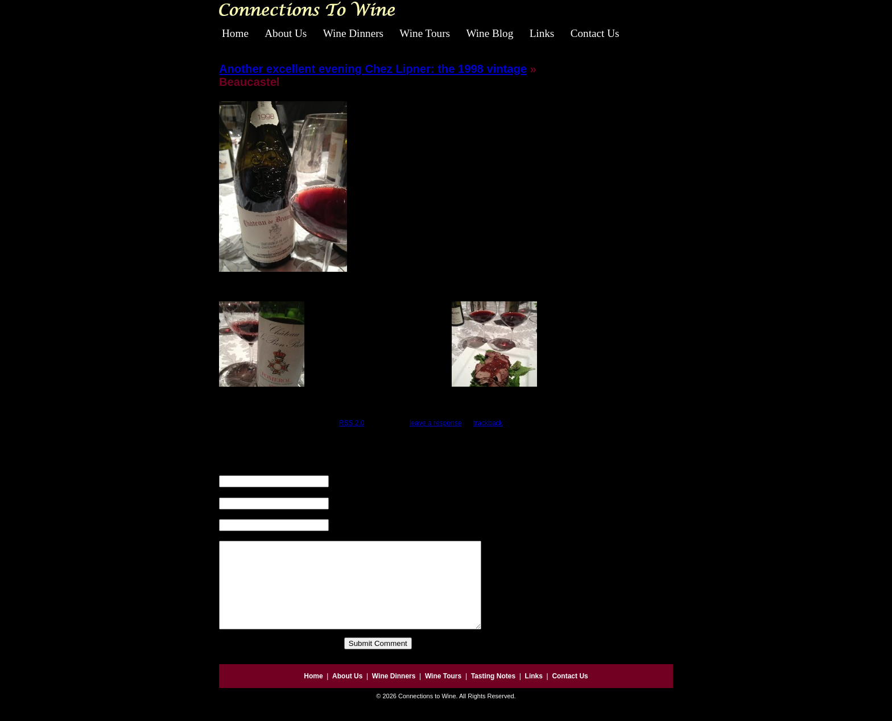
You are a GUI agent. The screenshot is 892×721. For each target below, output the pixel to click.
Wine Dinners (353, 33)
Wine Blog (489, 33)
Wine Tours (424, 33)
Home (235, 33)
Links (542, 33)
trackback (487, 423)
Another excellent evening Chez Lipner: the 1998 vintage (373, 69)
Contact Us (595, 33)
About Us (286, 33)
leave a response (435, 423)
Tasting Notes (493, 693)
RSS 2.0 (352, 423)
